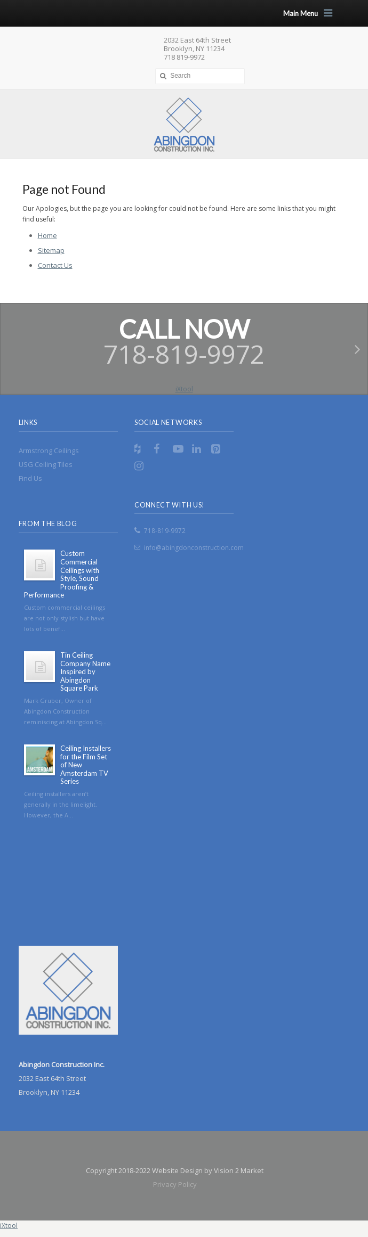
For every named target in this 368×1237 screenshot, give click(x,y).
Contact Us (55, 265)
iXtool (184, 389)
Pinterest (217, 449)
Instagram (140, 466)
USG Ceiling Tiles (46, 464)
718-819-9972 (165, 530)
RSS (140, 449)
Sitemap (51, 250)
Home (47, 235)
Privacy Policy (175, 1184)
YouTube (179, 449)
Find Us (30, 478)
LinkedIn (198, 449)
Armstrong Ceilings (49, 450)
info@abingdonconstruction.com (194, 547)
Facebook (160, 449)
